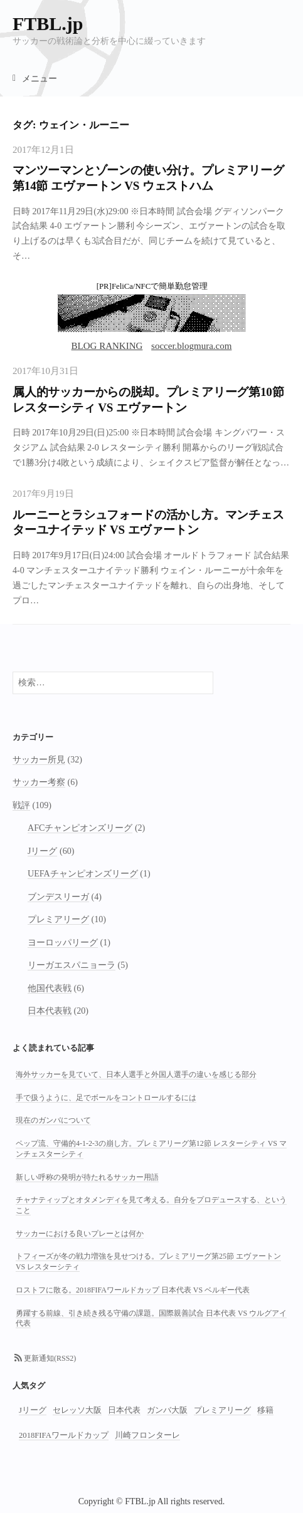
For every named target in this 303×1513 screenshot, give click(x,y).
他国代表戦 (50, 988)
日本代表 (124, 1410)
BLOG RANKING (107, 346)
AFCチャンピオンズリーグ (80, 828)
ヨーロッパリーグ (63, 942)
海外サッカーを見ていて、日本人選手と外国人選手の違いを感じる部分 (136, 1074)
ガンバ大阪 (167, 1410)
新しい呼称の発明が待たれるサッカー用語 (87, 1177)
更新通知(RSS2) (50, 1358)
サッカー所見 (39, 759)
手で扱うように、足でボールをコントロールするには (106, 1097)
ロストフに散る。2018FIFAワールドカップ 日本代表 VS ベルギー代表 (133, 1290)
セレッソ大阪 (77, 1410)
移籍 (265, 1410)
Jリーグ (42, 851)
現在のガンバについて (53, 1120)
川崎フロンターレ (147, 1435)
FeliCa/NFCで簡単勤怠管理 (160, 286)
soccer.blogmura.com (191, 346)
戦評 (21, 805)
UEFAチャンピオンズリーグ (83, 873)
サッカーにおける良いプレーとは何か (80, 1233)
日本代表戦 (50, 1011)
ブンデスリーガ (58, 897)
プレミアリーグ (58, 919)
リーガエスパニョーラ (71, 965)
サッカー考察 (39, 782)
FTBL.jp (48, 23)
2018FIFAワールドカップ (64, 1435)
